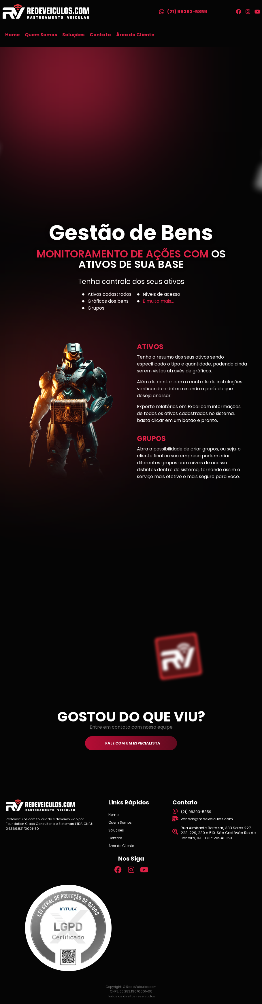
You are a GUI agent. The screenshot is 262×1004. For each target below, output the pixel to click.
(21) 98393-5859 (187, 11)
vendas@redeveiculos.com (207, 819)
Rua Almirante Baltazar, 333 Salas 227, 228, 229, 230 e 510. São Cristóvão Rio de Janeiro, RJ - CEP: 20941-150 (218, 833)
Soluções (73, 34)
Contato (100, 34)
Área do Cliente (135, 34)
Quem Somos (41, 34)
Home (12, 34)
